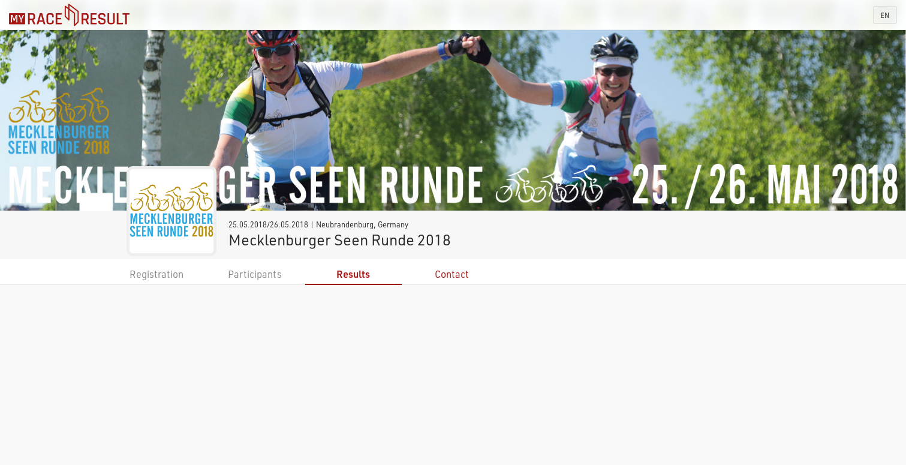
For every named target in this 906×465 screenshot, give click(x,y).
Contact (452, 274)
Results (353, 274)
